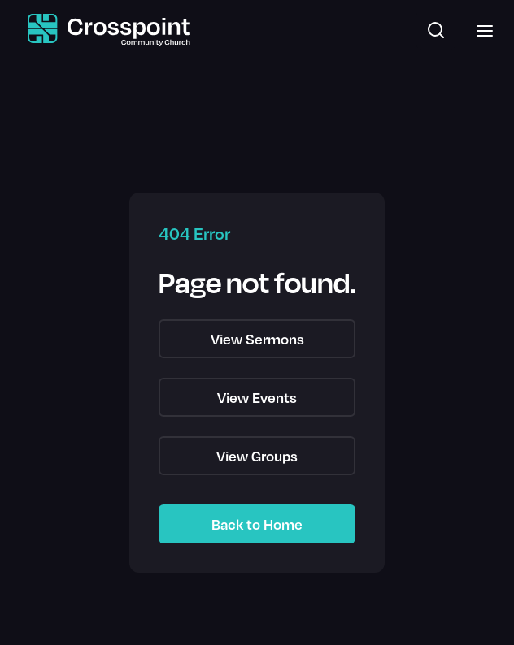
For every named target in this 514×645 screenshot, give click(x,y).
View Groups (257, 456)
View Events (257, 397)
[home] (105, 30)
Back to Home (257, 524)
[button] (479, 30)
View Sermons (257, 339)
